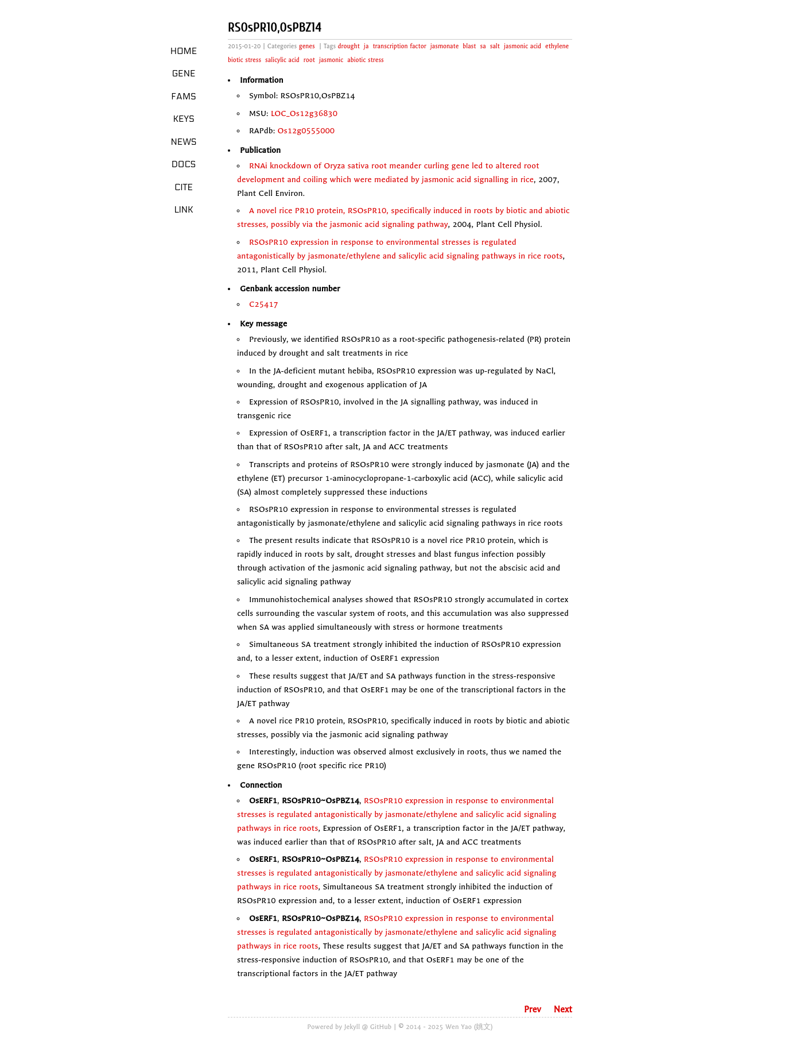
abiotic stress (365, 60)
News (184, 142)
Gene (184, 73)
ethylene (557, 46)
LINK (183, 210)
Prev (532, 1009)
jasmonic (331, 60)
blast (469, 46)
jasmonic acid (522, 46)
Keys (183, 119)
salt (495, 46)
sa (483, 46)
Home (183, 51)
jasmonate (444, 46)
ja (366, 46)
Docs (184, 164)
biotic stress (244, 60)
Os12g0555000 (306, 131)
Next (563, 1009)
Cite (183, 187)
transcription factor (399, 46)
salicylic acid (282, 60)
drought (349, 46)
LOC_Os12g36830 (304, 113)
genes (307, 46)
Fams (183, 96)
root (309, 60)
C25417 (263, 304)
